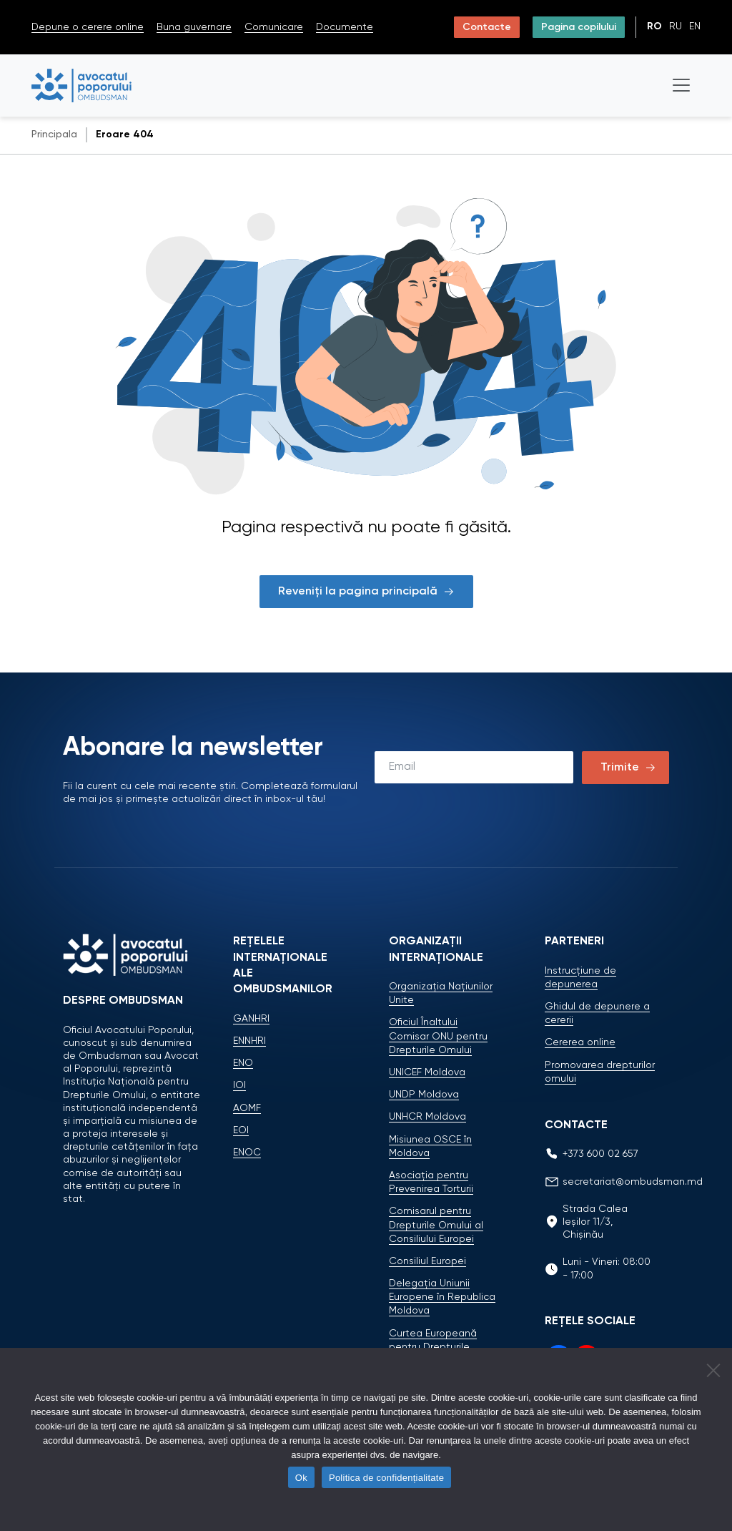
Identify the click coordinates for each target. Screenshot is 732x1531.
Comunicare (273, 27)
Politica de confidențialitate (386, 1477)
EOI (241, 1130)
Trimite (619, 767)
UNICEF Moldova (427, 1072)
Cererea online (580, 1042)
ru (675, 26)
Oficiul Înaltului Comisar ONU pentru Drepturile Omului (438, 1036)
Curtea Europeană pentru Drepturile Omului (433, 1347)
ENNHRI (249, 1041)
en (695, 26)
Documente (344, 27)
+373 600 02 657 (600, 1154)
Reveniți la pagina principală (366, 591)
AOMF (247, 1108)
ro (654, 26)
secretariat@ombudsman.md (633, 1182)
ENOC (247, 1153)
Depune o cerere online (87, 27)
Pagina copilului (578, 27)
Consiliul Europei (427, 1261)
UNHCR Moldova (427, 1117)
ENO (243, 1063)
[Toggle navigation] (681, 85)
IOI (239, 1085)
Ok (301, 1477)
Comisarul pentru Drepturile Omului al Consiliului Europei (436, 1224)
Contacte (487, 27)
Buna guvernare (194, 27)
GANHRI (251, 1019)
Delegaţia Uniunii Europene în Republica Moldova (442, 1297)
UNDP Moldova (424, 1095)
